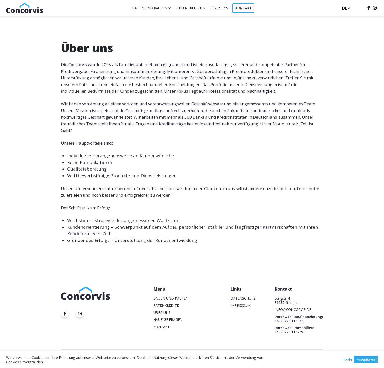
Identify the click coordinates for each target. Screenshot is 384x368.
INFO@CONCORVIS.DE (293, 309)
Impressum (240, 305)
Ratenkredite (189, 8)
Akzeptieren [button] (366, 359)
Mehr (348, 359)
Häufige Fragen (167, 319)
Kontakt (243, 8)
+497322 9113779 (289, 332)
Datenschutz (243, 298)
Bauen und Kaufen (149, 8)
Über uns (219, 8)
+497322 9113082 (289, 320)
